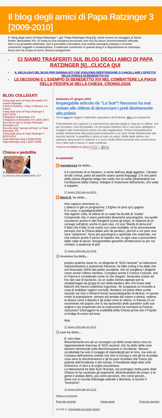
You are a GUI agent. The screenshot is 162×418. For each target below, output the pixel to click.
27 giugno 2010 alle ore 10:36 (80, 251)
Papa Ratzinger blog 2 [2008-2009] (22, 139)
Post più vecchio (149, 401)
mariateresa (68, 165)
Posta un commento (66, 396)
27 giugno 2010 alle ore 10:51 (80, 327)
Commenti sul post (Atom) (84, 409)
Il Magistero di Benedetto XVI (19, 117)
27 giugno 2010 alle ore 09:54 (80, 192)
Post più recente (66, 401)
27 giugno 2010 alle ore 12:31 (80, 389)
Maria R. (66, 197)
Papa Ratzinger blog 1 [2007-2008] (22, 141)
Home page (107, 401)
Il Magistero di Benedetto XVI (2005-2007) (26, 119)
